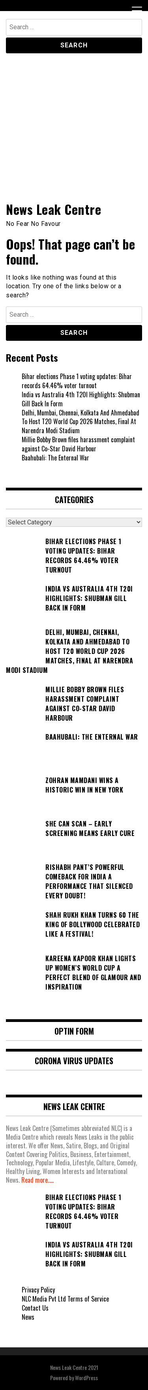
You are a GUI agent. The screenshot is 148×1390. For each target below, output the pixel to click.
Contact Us (35, 1308)
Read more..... (37, 1180)
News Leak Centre (53, 209)
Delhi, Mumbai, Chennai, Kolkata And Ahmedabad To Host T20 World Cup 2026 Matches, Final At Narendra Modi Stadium (80, 422)
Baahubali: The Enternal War (55, 457)
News (28, 1317)
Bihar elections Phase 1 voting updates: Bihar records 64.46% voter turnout (77, 381)
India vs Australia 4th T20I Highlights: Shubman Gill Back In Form (81, 399)
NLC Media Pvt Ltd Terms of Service (65, 1299)
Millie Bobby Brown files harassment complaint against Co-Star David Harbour (78, 444)
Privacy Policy (38, 1289)
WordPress (86, 1377)
